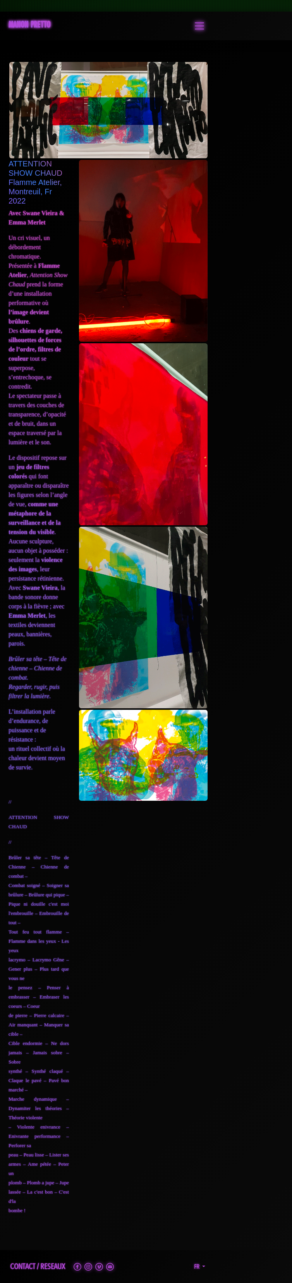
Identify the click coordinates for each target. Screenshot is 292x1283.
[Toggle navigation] (199, 26)
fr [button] (197, 1266)
